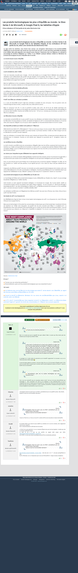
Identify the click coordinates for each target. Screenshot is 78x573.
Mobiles (69, 3)
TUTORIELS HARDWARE (39, 9)
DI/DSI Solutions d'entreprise (14, 3)
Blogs (24, 1)
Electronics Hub (12, 288)
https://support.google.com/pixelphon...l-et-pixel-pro (30, 470)
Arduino (23, 5)
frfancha (10, 429)
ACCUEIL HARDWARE (9, 9)
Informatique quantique (38, 7)
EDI (49, 3)
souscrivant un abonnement (33, 320)
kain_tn (10, 361)
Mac (37, 5)
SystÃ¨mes (75, 3)
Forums (7, 1)
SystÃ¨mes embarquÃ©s (69, 5)
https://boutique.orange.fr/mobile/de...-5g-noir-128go (30, 489)
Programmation (54, 3)
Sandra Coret (19, 43)
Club (58, 1)
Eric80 (11, 461)
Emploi (42, 1)
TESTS (67, 9)
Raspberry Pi (42, 5)
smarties (10, 443)
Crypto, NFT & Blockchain (50, 7)
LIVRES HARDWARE (50, 9)
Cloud (23, 3)
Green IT (54, 5)
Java (39, 3)
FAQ (19, 1)
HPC (34, 5)
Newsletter (35, 1)
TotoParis (10, 478)
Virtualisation (28, 7)
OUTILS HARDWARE (60, 9)
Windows (14, 5)
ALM (30, 3)
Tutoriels (14, 1)
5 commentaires (28, 43)
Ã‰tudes (48, 1)
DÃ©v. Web (43, 3)
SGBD (60, 3)
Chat (28, 1)
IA (26, 3)
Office (64, 3)
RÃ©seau (49, 5)
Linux (19, 5)
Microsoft (34, 3)
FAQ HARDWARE (29, 9)
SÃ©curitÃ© (60, 5)
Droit (54, 1)
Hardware (29, 5)
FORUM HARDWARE (19, 9)
